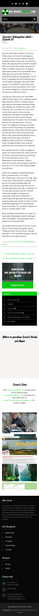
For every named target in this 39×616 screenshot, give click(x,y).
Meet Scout (10, 533)
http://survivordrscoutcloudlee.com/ (18, 400)
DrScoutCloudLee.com (15, 390)
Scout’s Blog (10, 545)
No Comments (20, 48)
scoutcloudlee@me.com (14, 594)
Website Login (26, 610)
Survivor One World (14, 313)
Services (9, 537)
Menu (5, 19)
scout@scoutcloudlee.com (15, 596)
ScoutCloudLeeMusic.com (13, 395)
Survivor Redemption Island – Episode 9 (18, 254)
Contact (9, 549)
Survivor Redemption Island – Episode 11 (20, 258)
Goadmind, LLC (15, 610)
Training (10, 321)
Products (9, 541)
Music (8, 568)
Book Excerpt (12, 300)
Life (9, 304)
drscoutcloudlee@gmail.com (16, 599)
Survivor (14, 242)
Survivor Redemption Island (17, 317)
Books (8, 564)
